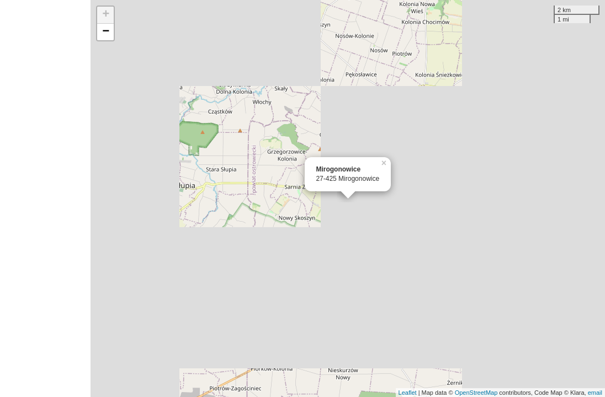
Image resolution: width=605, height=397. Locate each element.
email (595, 392)
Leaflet (408, 392)
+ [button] (105, 15)
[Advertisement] (45, 198)
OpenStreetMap (476, 392)
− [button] (105, 32)
